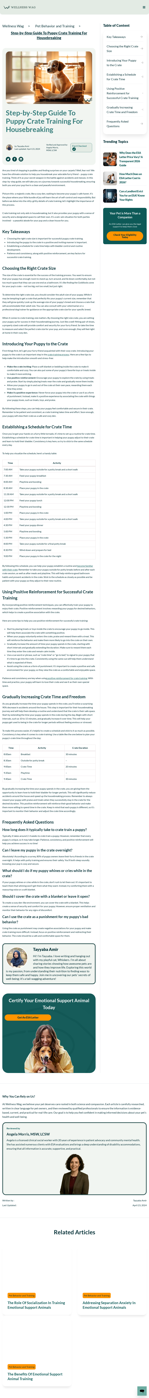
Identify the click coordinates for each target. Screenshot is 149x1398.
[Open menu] (144, 7)
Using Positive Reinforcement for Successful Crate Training (122, 93)
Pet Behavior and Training (21, 1295)
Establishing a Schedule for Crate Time (121, 77)
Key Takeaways (116, 37)
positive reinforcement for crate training (67, 678)
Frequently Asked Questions (117, 124)
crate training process (58, 354)
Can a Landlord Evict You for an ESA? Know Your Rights (132, 195)
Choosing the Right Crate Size (122, 48)
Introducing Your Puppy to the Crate (121, 63)
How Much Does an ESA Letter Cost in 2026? (130, 178)
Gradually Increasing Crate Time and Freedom (122, 110)
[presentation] (110, 159)
